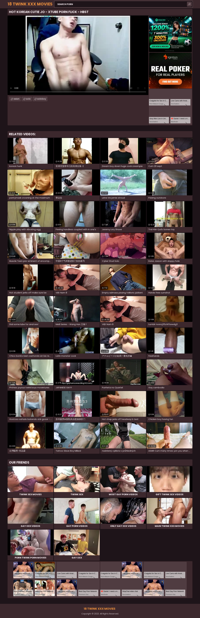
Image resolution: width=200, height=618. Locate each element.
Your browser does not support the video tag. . (78, 55)
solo (28, 98)
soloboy (41, 98)
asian (16, 98)
